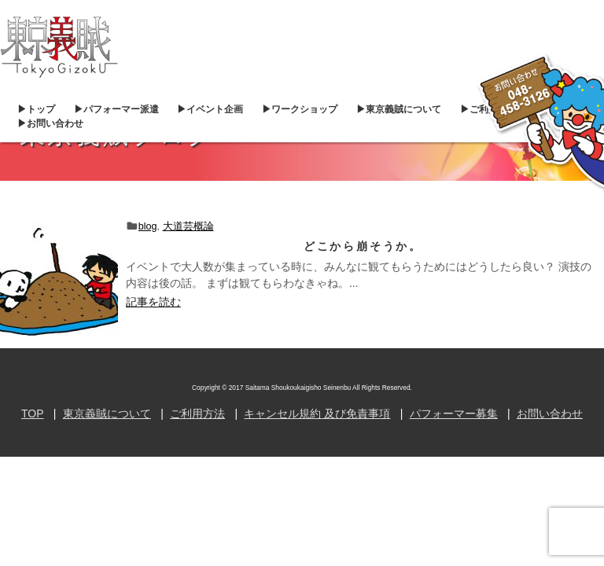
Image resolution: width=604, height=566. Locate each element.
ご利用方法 (197, 413)
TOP (32, 413)
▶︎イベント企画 (210, 109)
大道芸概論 (188, 226)
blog (147, 226)
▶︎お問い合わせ (50, 123)
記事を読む (153, 302)
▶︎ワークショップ (299, 109)
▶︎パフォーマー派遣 (116, 109)
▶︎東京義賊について (398, 109)
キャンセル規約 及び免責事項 (317, 413)
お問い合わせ (550, 413)
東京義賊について (107, 413)
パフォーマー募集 (454, 413)
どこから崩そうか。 (363, 246)
